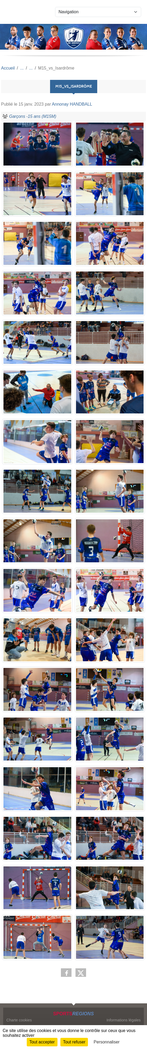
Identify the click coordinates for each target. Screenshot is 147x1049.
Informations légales (123, 1020)
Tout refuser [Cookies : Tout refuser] (74, 1042)
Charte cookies (19, 1020)
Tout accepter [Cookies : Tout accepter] (42, 1042)
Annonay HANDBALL (72, 104)
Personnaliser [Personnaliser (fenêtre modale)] (107, 1042)
